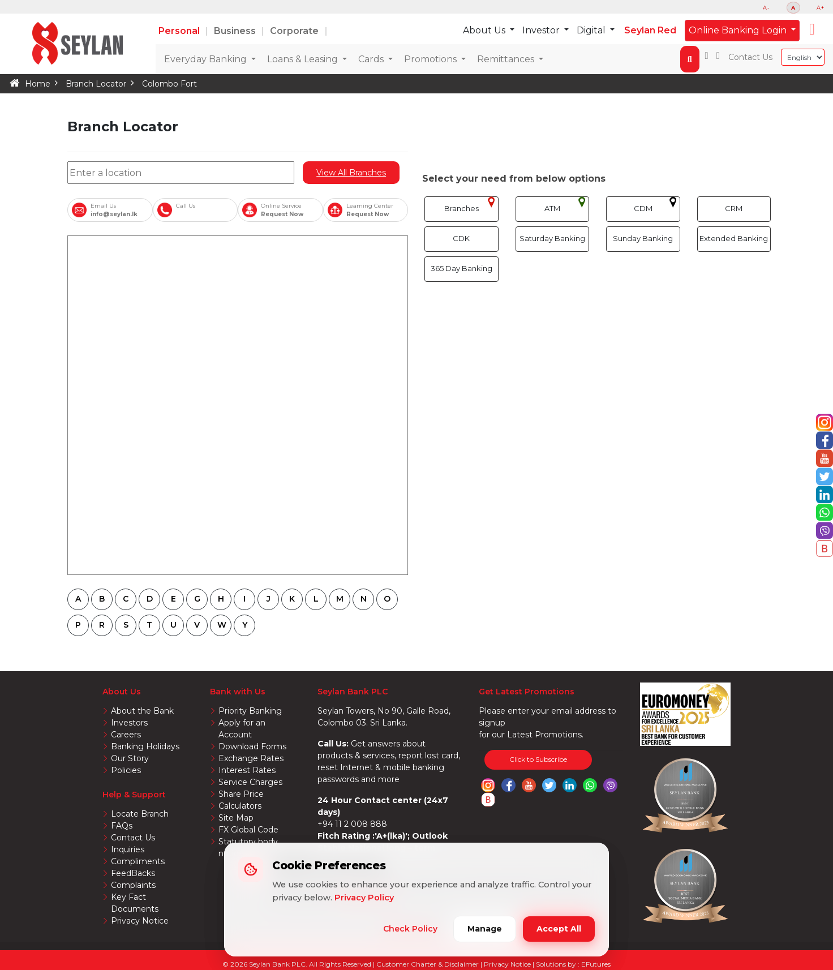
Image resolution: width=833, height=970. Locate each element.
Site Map (235, 802)
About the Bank (141, 710)
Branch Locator (94, 83)
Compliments (136, 856)
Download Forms (251, 733)
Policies (125, 767)
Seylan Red (650, 30)
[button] (812, 29)
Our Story (129, 756)
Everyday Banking (206, 59)
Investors (129, 722)
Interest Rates (245, 756)
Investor (543, 30)
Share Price (240, 779)
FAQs (121, 822)
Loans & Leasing (303, 59)
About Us (485, 30)
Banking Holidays (144, 745)
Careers (126, 733)
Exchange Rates (249, 745)
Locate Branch (139, 811)
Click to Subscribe (538, 759)
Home (37, 83)
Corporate (295, 30)
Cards (372, 59)
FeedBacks (133, 868)
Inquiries (127, 845)
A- (766, 8)
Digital (592, 30)
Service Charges (249, 767)
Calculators (239, 790)
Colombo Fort (166, 83)
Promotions (431, 59)
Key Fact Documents (151, 891)
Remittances (506, 59)
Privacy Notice (138, 902)
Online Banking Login (739, 30)
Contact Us (750, 57)
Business (236, 30)
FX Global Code (248, 813)
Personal (180, 30)
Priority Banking (249, 710)
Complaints (132, 880)
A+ (821, 8)
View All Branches (351, 173)
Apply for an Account (258, 722)
